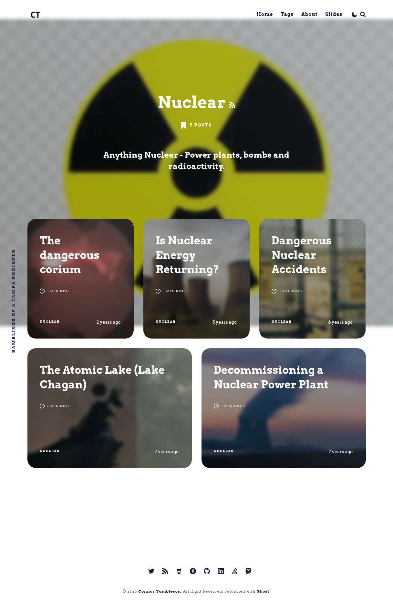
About (309, 14)
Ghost (262, 591)
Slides (333, 14)
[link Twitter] (151, 571)
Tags (287, 14)
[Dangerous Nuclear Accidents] (312, 279)
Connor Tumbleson (159, 591)
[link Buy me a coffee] (179, 571)
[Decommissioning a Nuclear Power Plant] (284, 408)
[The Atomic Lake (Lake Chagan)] (109, 408)
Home (264, 14)
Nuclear (50, 321)
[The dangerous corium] (80, 279)
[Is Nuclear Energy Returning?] (196, 279)
